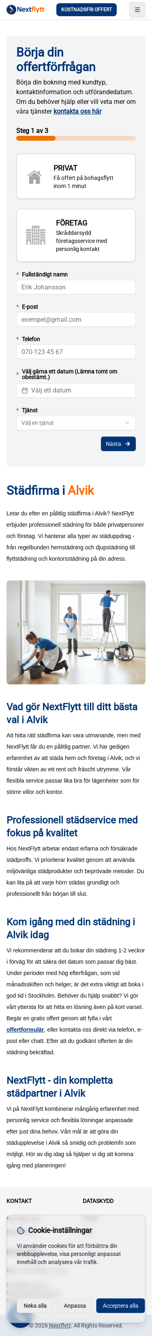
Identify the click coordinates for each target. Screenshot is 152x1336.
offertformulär (25, 1029)
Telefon (28, 339)
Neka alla (35, 1305)
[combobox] (76, 423)
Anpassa (75, 1305)
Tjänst (27, 410)
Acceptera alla (120, 1305)
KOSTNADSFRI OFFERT (86, 10)
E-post (27, 307)
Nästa (118, 444)
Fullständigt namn (42, 274)
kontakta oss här (77, 111)
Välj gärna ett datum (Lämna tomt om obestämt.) (66, 374)
